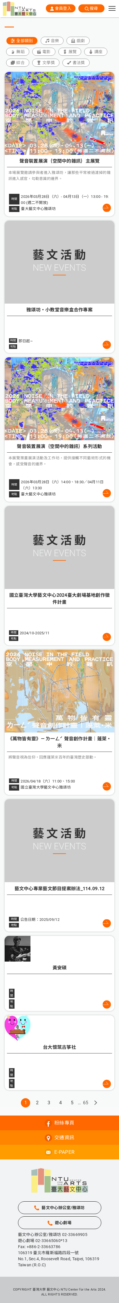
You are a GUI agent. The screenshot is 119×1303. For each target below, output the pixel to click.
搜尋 (94, 8)
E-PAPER (64, 1152)
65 (86, 1102)
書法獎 (79, 62)
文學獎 (48, 62)
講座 (98, 51)
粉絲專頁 (64, 1123)
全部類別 (24, 40)
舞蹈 (20, 51)
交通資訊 (64, 1137)
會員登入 (63, 8)
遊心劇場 (63, 1222)
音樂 (55, 40)
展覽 (72, 51)
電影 (46, 51)
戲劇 (81, 40)
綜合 (20, 62)
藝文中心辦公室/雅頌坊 (63, 1207)
